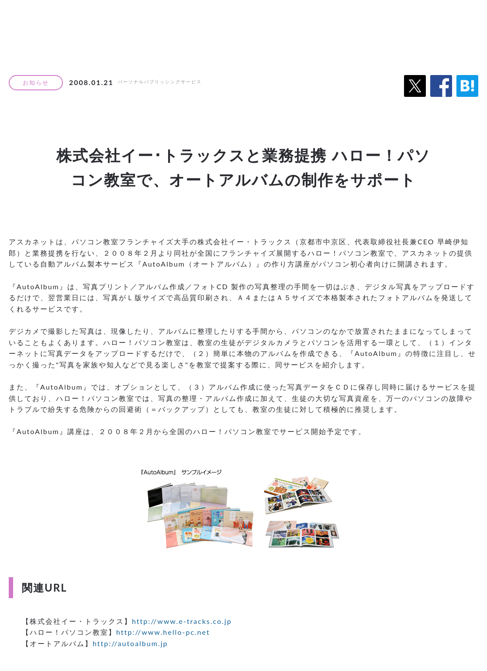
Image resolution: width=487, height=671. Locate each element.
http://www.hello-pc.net (163, 632)
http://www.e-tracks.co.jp (182, 621)
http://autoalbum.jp (130, 643)
